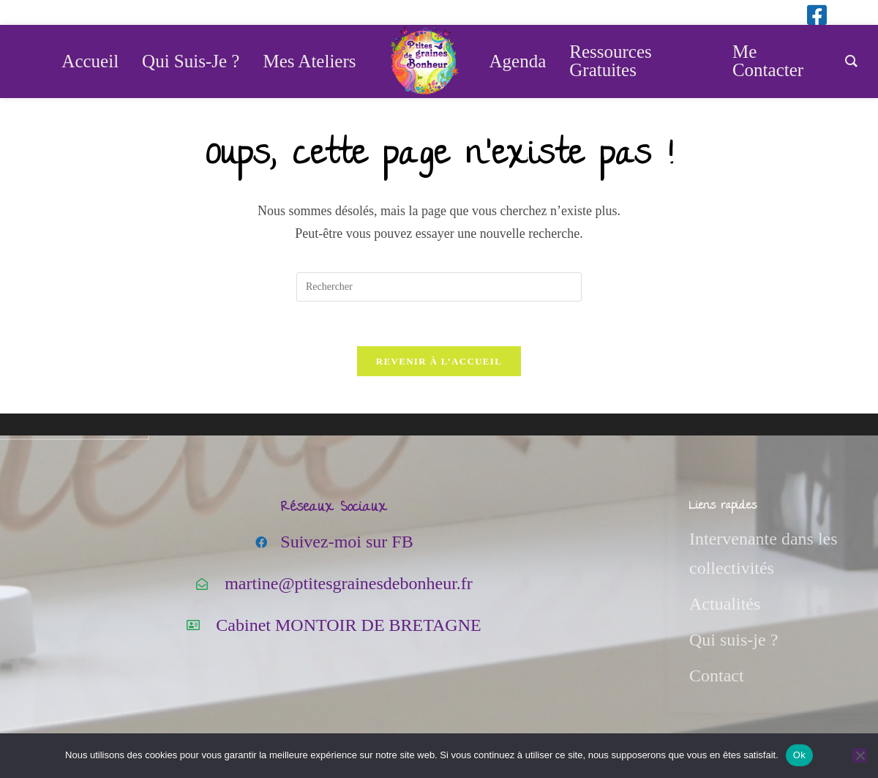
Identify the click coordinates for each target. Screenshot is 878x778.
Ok (799, 754)
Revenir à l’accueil (439, 361)
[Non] (859, 755)
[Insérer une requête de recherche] (439, 287)
